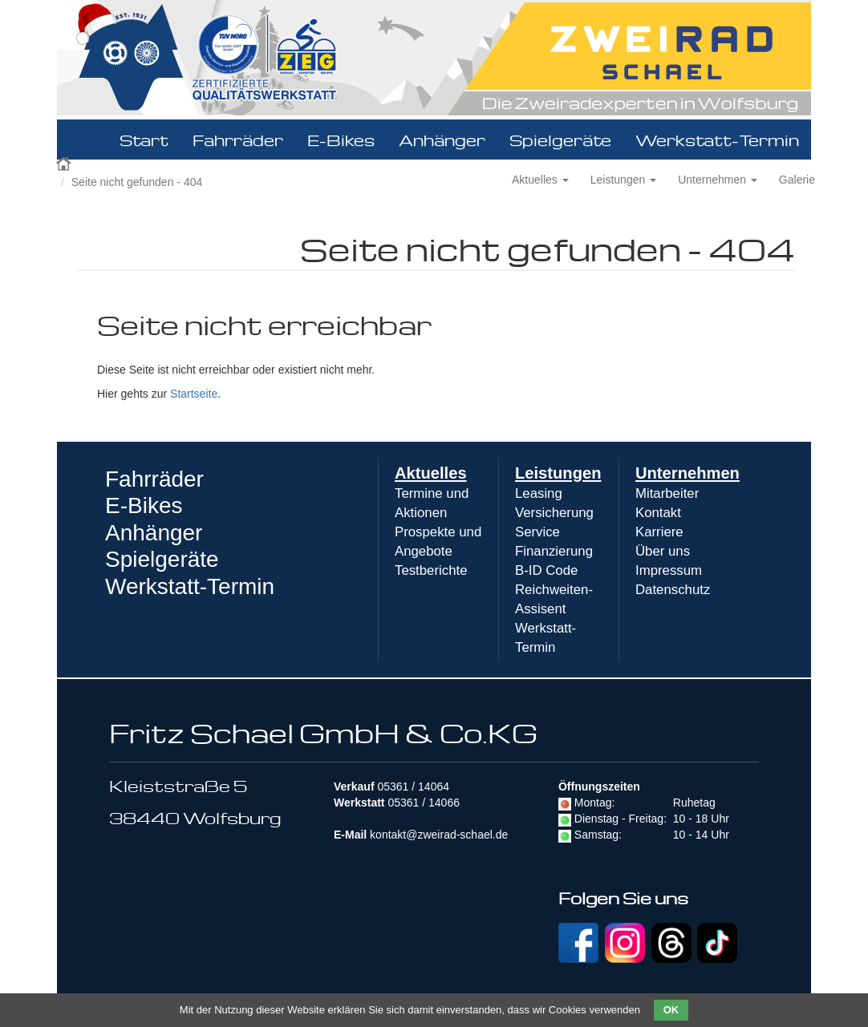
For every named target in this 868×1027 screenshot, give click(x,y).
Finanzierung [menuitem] (554, 551)
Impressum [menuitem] (668, 570)
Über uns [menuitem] (662, 551)
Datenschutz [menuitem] (672, 589)
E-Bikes (341, 139)
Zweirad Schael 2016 (65, 162)
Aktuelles (540, 179)
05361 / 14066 (423, 802)
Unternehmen (717, 179)
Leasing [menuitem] (538, 493)
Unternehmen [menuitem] (687, 473)
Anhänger (442, 139)
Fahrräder (238, 139)
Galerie (797, 179)
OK (671, 1010)
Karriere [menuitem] (659, 532)
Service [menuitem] (537, 532)
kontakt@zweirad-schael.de (439, 834)
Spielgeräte (560, 139)
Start (144, 139)
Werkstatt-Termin (717, 139)
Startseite (193, 393)
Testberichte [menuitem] (431, 570)
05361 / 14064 (413, 786)
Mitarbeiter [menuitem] (667, 493)
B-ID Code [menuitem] (546, 570)
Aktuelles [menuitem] (431, 473)
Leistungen (623, 179)
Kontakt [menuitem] (658, 512)
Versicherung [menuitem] (554, 512)
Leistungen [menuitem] (558, 473)
